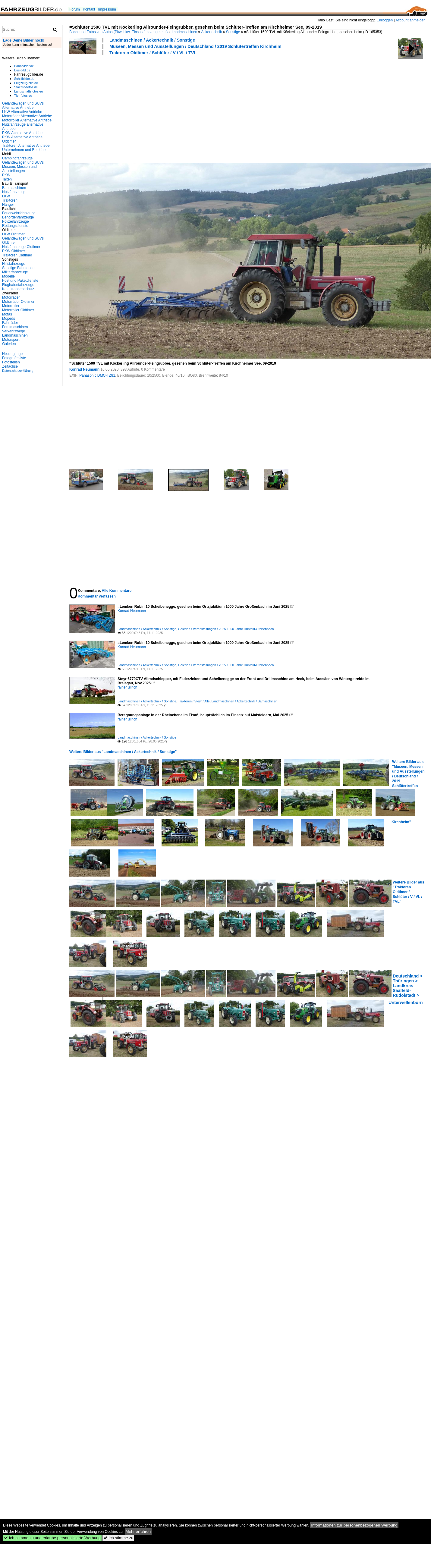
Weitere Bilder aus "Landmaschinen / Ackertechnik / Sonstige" (123, 752)
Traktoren (9, 200)
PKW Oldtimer (13, 251)
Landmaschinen (184, 32)
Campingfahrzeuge (17, 158)
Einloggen (385, 20)
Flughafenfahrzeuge (18, 285)
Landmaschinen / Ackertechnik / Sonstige (152, 40)
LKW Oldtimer (13, 234)
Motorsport (10, 339)
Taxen (7, 179)
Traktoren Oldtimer (17, 255)
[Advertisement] (150, 108)
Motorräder (11, 297)
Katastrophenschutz (18, 289)
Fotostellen (11, 362)
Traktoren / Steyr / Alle (194, 701)
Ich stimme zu (118, 1538)
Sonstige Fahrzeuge (18, 268)
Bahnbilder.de (24, 66)
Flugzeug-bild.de (26, 83)
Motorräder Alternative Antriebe (27, 116)
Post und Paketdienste (20, 280)
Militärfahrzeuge (15, 272)
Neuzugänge (12, 354)
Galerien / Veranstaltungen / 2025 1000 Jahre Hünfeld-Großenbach (226, 629)
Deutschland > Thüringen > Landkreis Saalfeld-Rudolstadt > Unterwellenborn (406, 989)
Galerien (9, 344)
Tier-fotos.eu (23, 95)
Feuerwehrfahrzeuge (19, 213)
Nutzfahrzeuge (14, 192)
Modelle (8, 276)
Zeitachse (10, 366)
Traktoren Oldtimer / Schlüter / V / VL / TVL (153, 52)
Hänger (8, 204)
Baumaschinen (14, 188)
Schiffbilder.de (24, 78)
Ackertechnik (211, 32)
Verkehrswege (13, 331)
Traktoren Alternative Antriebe (26, 145)
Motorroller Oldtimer (18, 310)
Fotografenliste (14, 358)
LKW (6, 196)
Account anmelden (410, 20)
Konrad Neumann (84, 369)
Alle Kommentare (116, 590)
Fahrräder (10, 323)
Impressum (107, 9)
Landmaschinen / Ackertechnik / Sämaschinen (244, 701)
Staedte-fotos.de (26, 87)
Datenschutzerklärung (17, 370)
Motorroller (10, 306)
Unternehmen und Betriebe (24, 150)
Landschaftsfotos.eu (28, 91)
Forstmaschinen (15, 327)
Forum (74, 9)
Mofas (7, 314)
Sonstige (233, 32)
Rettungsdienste (15, 226)
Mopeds (8, 318)
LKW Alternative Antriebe (22, 112)
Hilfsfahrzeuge (13, 264)
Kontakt (89, 9)
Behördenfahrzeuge (18, 217)
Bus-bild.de (22, 70)
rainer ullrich (127, 687)
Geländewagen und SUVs (23, 162)
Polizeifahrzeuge (15, 221)
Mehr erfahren (138, 1531)
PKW (6, 175)
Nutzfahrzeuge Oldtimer (21, 247)
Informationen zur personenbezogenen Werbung (354, 1525)
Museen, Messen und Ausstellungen (19, 169)
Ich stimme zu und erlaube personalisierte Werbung (52, 1538)
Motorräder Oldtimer (18, 302)
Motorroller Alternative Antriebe (27, 120)
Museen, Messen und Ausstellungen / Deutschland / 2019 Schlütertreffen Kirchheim (195, 46)
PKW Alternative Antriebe (22, 133)
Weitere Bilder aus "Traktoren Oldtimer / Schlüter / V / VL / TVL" (408, 892)
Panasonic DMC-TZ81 (97, 375)
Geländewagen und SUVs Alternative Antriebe (23, 105)
